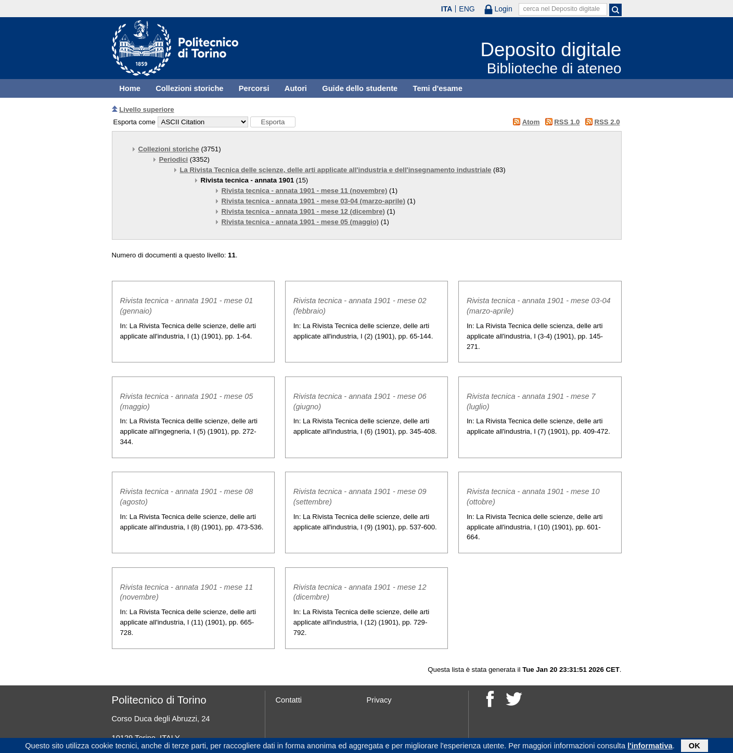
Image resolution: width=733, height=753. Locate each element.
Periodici (173, 159)
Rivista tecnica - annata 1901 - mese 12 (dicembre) (303, 211)
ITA (447, 8)
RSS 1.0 (567, 122)
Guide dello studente (359, 88)
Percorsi (254, 88)
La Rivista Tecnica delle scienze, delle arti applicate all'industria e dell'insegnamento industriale (336, 170)
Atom (531, 122)
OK (694, 747)
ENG (466, 8)
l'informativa (650, 747)
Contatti (289, 700)
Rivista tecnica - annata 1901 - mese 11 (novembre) (305, 190)
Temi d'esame (437, 88)
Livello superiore (146, 109)
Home (129, 88)
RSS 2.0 (607, 122)
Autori (296, 88)
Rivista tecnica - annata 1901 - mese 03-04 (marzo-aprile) (313, 201)
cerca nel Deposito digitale (561, 8)
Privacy (379, 700)
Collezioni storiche (189, 88)
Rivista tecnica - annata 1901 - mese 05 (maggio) (300, 222)
